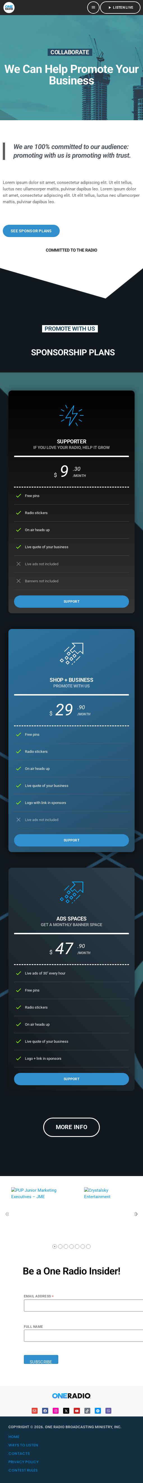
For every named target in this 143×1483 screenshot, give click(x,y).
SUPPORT (71, 602)
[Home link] (9, 7)
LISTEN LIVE (120, 7)
